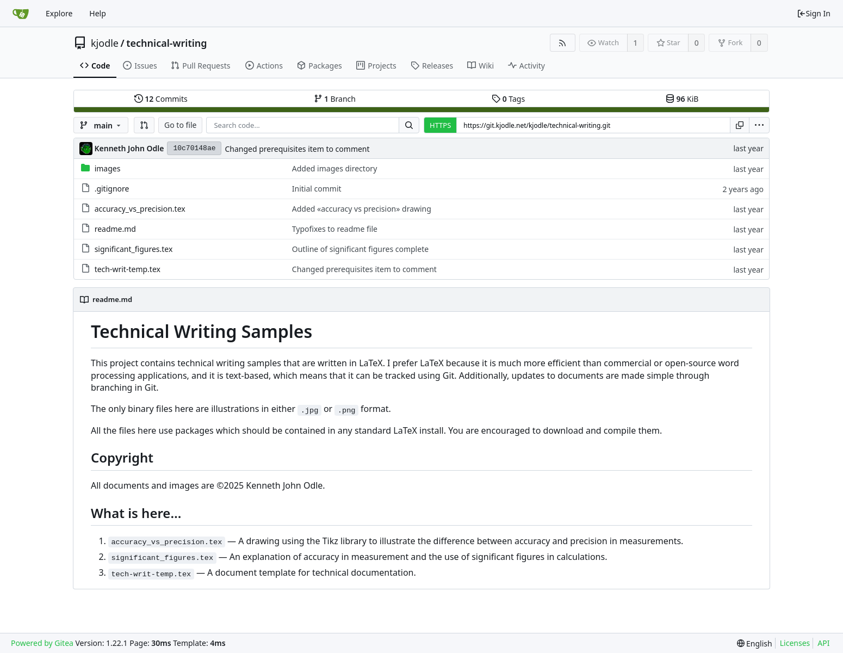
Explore (59, 13)
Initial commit (317, 188)
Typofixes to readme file (334, 229)
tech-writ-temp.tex (127, 269)
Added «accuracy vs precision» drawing (361, 209)
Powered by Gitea (42, 643)
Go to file (180, 125)
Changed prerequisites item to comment (297, 149)
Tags (508, 99)
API (823, 643)
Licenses (795, 643)
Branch (335, 99)
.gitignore (112, 188)
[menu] (759, 125)
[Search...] (409, 125)
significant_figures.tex (134, 249)
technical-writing (166, 43)
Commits (161, 99)
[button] (144, 125)
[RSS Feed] (562, 43)
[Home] (20, 13)
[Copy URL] (739, 125)
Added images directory (334, 168)
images (108, 168)
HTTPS (440, 125)
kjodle (105, 43)
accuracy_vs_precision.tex (140, 209)
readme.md (115, 229)
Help (97, 13)
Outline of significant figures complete (360, 249)
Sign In (813, 13)
